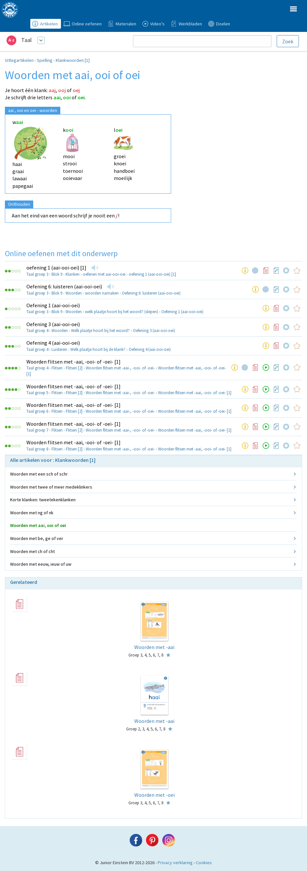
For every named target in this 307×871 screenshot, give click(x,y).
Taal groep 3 (37, 274)
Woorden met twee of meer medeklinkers (51, 487)
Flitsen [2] (74, 368)
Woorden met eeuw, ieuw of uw (40, 564)
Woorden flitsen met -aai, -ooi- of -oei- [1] (73, 361)
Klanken (73, 274)
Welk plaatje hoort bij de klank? (97, 349)
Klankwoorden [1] (73, 60)
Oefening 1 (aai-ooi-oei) (53, 305)
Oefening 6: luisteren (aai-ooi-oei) (64, 286)
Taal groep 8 (37, 449)
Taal (26, 40)
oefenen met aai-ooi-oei (104, 274)
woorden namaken (102, 293)
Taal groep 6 (37, 411)
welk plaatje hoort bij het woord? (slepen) (121, 311)
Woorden (74, 293)
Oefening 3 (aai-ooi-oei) (53, 324)
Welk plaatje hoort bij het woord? (100, 330)
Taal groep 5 (37, 392)
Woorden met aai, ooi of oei (38, 525)
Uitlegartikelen (19, 60)
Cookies (204, 862)
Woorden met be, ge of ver (36, 538)
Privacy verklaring (175, 862)
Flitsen (57, 368)
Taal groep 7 (37, 430)
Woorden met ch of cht (32, 551)
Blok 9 (56, 274)
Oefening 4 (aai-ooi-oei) (53, 342)
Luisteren (59, 349)
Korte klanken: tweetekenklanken (43, 500)
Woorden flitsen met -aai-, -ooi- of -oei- (120, 368)
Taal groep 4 (37, 330)
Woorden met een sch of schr (39, 474)
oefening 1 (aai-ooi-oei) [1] (56, 267)
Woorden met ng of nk (31, 513)
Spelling (44, 60)
